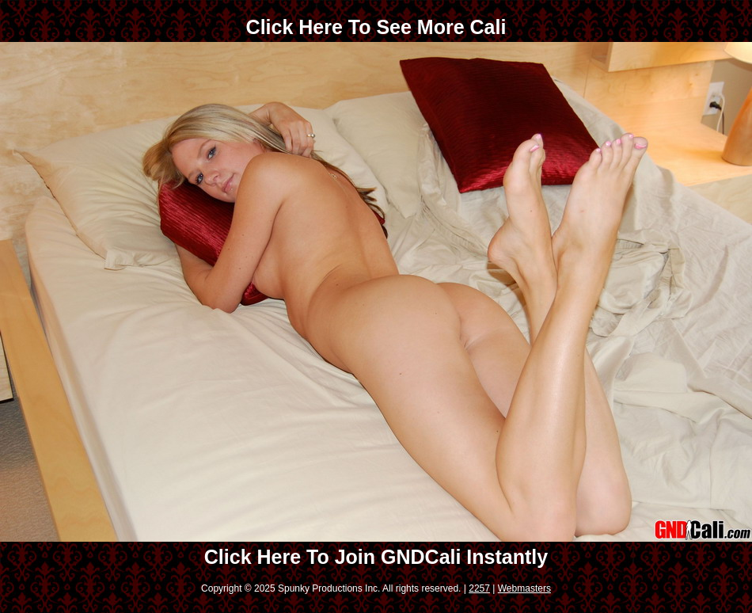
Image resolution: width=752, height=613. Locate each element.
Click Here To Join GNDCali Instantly (376, 557)
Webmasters (524, 588)
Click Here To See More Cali (376, 27)
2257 (479, 588)
